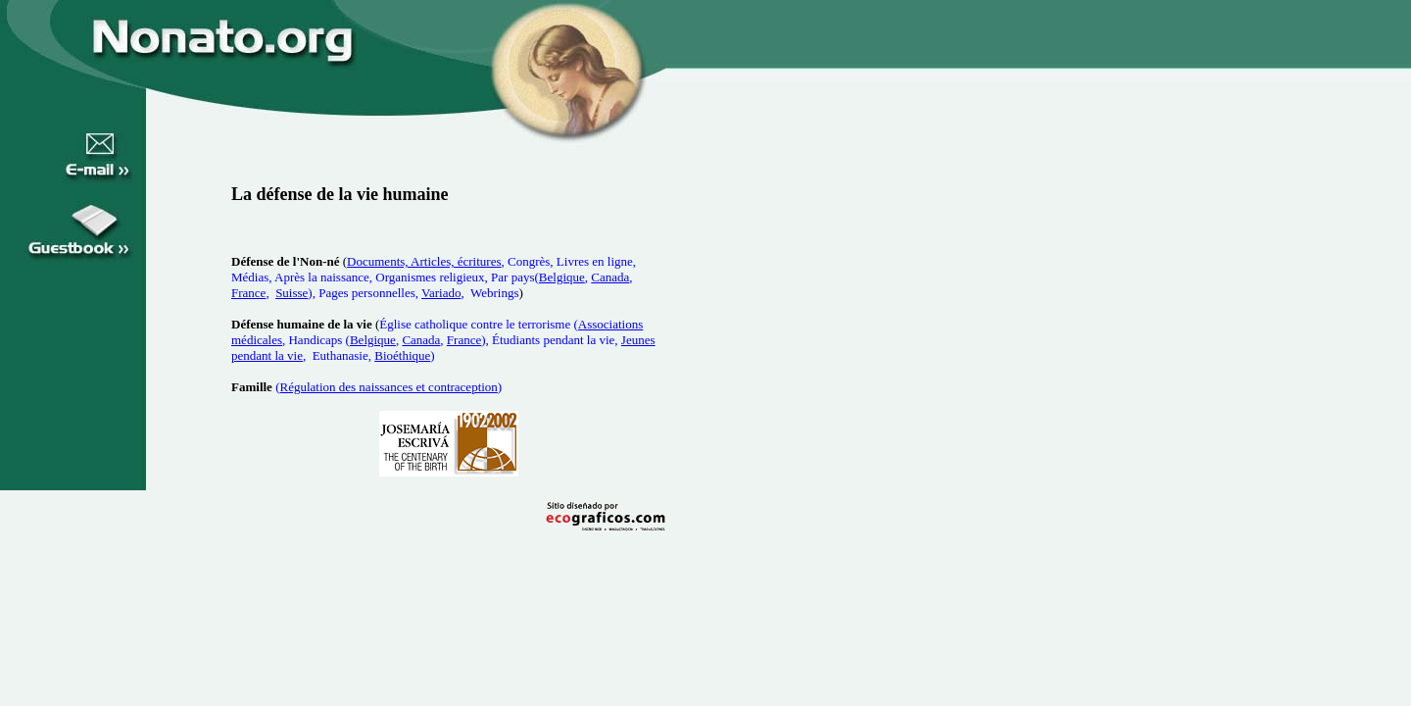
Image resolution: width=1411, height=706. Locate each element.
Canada (610, 277)
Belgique (562, 277)
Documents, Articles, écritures (424, 261)
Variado (441, 292)
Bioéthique (402, 355)
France (248, 292)
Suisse (291, 292)
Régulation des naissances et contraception (388, 386)
